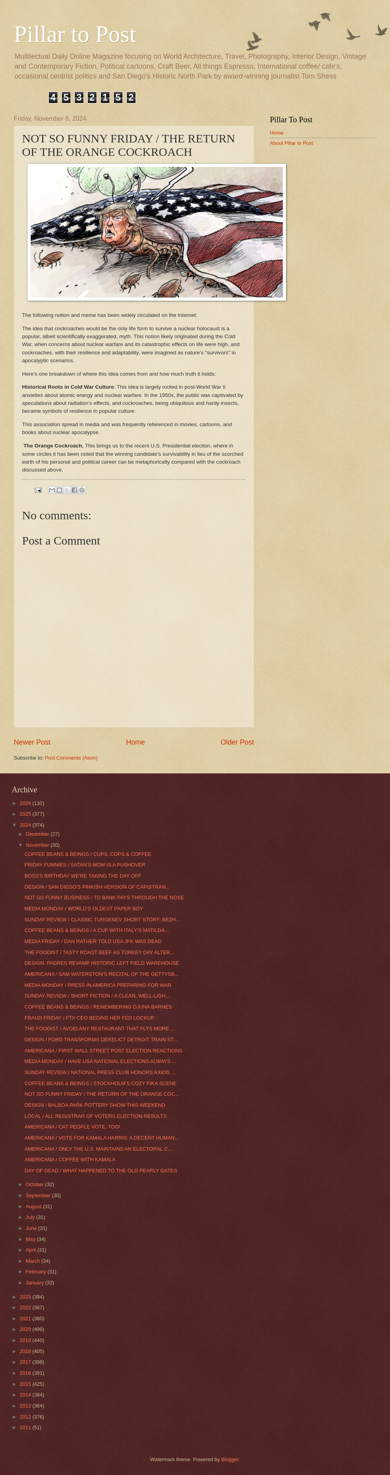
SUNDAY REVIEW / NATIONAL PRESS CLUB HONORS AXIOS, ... (100, 1072)
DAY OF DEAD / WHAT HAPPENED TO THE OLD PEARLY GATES (100, 1171)
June (32, 1228)
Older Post (237, 742)
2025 (26, 814)
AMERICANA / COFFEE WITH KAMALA (69, 1159)
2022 (26, 1307)
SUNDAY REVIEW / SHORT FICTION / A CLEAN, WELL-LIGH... (97, 996)
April (31, 1250)
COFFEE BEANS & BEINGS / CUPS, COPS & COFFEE (87, 854)
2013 (26, 1406)
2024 (26, 825)
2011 (26, 1427)
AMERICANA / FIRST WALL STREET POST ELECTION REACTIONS (103, 1051)
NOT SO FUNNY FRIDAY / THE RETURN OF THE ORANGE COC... (101, 1094)
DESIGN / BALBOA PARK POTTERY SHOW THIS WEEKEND (94, 1105)
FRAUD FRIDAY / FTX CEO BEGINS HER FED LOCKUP (89, 1018)
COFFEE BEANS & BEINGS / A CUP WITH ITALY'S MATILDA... (96, 930)
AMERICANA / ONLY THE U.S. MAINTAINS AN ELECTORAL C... (98, 1149)
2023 (26, 1297)
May (31, 1239)
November (38, 845)
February (36, 1272)
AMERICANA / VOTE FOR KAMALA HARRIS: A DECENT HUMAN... (101, 1138)
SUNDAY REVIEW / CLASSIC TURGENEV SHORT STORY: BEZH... (102, 920)
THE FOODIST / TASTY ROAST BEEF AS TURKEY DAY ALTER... (99, 952)
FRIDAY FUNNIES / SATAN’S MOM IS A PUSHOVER (84, 865)
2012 (26, 1417)
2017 (26, 1362)
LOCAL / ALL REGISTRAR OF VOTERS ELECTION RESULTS (95, 1116)
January (35, 1283)
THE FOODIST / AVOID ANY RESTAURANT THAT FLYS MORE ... (99, 1028)
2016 (26, 1373)
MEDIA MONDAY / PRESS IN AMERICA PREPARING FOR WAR (97, 985)
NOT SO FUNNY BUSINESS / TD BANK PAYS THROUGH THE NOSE (104, 897)
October (35, 1184)
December (38, 834)
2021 (26, 1319)
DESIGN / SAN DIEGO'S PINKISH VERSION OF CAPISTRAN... (97, 887)
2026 (26, 803)
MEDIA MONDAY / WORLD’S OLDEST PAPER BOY (83, 909)
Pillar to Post (75, 34)
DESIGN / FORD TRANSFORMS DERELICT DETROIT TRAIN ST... (100, 1040)
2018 (26, 1351)
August (34, 1206)
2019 (26, 1340)
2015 (26, 1384)
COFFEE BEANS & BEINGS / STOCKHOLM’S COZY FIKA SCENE (100, 1083)
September (39, 1195)
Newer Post (32, 742)
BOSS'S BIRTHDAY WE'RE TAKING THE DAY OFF (82, 876)
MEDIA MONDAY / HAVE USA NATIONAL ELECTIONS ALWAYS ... (100, 1061)
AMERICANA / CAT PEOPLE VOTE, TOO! (72, 1127)
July (31, 1217)
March (33, 1261)
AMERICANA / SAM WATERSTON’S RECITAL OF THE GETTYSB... (101, 974)
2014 (26, 1395)
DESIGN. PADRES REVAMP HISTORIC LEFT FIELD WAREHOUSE (101, 963)
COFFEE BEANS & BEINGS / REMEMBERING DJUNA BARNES (98, 1007)
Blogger (230, 1459)
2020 (26, 1329)
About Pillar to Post (291, 143)
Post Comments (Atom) (71, 758)
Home (135, 742)
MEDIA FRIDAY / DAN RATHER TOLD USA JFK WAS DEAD (93, 941)
